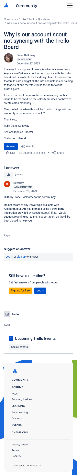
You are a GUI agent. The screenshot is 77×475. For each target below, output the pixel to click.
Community (26, 5)
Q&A (23, 19)
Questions (44, 19)
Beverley (18, 183)
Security (16, 455)
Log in (9, 256)
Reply (7, 235)
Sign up (21, 256)
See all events (19, 346)
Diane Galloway (25, 55)
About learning (20, 412)
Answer (11, 146)
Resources (17, 418)
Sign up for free (20, 290)
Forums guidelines (22, 399)
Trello (32, 19)
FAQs (14, 393)
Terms (15, 450)
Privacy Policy (20, 444)
